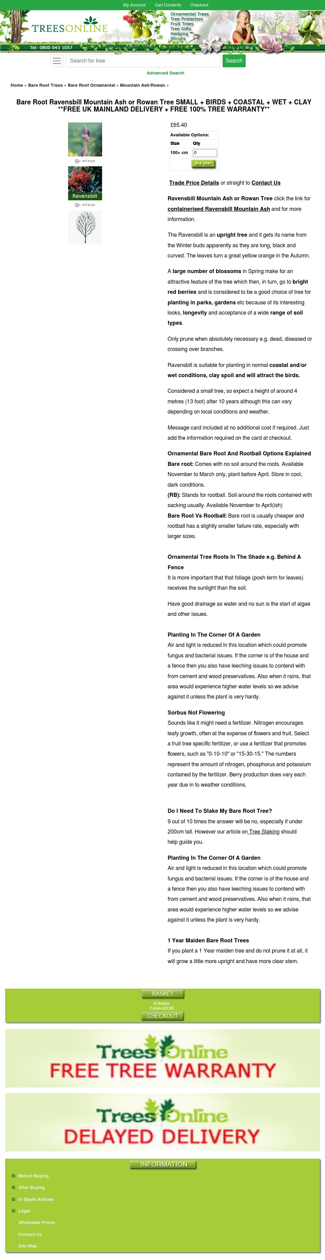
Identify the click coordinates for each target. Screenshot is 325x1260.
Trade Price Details (194, 183)
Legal (21, 1211)
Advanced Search (165, 73)
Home (17, 85)
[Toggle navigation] (56, 60)
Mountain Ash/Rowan (142, 85)
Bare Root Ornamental (91, 85)
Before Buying (30, 1176)
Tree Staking (264, 832)
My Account (134, 5)
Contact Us (265, 183)
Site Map (24, 1246)
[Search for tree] (143, 60)
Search (234, 61)
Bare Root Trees (45, 85)
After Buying (28, 1188)
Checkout (199, 5)
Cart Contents (168, 5)
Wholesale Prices (33, 1223)
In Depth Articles (33, 1199)
